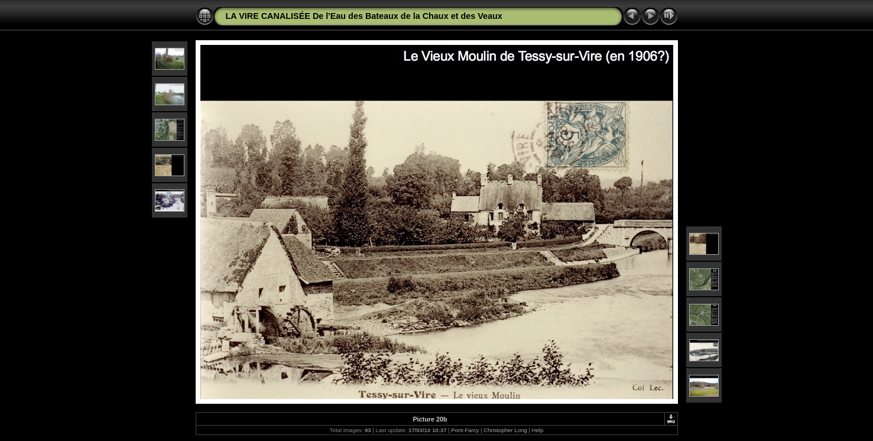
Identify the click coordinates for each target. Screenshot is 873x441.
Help (538, 430)
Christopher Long (505, 430)
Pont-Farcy (465, 430)
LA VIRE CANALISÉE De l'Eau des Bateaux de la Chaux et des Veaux (364, 16)
